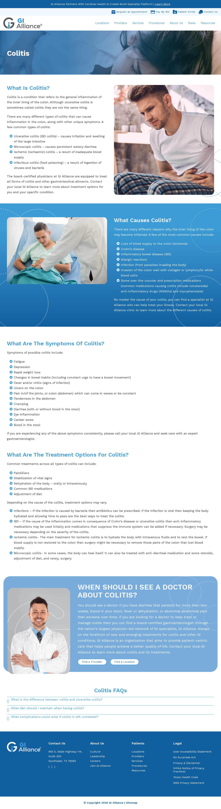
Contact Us (208, 12)
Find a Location (124, 662)
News (191, 23)
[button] (110, 701)
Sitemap (131, 803)
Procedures (156, 23)
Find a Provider (92, 662)
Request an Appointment (129, 12)
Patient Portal (184, 12)
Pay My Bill (160, 12)
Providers (120, 23)
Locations (102, 23)
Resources (208, 23)
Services (137, 23)
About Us (176, 23)
